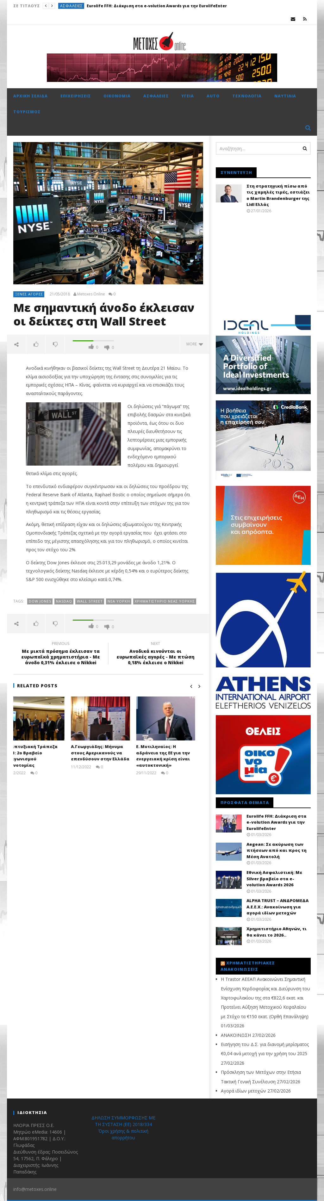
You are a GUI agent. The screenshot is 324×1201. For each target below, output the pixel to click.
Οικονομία (117, 96)
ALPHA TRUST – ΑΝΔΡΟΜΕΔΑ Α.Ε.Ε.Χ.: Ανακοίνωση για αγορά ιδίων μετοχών (277, 907)
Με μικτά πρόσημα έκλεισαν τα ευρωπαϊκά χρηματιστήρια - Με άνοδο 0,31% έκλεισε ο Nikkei (61, 654)
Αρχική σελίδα (30, 96)
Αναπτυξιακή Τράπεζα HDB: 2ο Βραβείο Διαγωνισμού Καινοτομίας (39, 756)
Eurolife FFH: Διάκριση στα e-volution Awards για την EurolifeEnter (157, 6)
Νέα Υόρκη (119, 601)
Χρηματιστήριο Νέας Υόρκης (165, 601)
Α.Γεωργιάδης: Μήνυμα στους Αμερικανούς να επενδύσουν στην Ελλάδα (107, 753)
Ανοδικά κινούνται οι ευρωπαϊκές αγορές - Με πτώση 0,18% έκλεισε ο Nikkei (156, 654)
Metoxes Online (91, 294)
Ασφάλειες (71, 6)
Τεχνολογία (247, 96)
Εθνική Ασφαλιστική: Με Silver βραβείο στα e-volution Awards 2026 (274, 879)
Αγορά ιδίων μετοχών (243, 1091)
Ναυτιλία (285, 96)
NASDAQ (64, 601)
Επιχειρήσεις (75, 96)
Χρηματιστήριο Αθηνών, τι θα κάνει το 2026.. (276, 932)
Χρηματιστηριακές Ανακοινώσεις (248, 966)
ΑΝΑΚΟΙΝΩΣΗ (236, 1035)
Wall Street (90, 601)
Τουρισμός (26, 112)
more (194, 344)
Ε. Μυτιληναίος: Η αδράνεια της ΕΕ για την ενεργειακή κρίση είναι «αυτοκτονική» (171, 756)
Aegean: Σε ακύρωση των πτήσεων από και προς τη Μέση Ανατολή (276, 850)
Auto (213, 96)
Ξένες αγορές (29, 294)
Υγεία (187, 96)
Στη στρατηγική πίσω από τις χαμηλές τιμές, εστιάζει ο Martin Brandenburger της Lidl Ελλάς (278, 195)
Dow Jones (40, 601)
